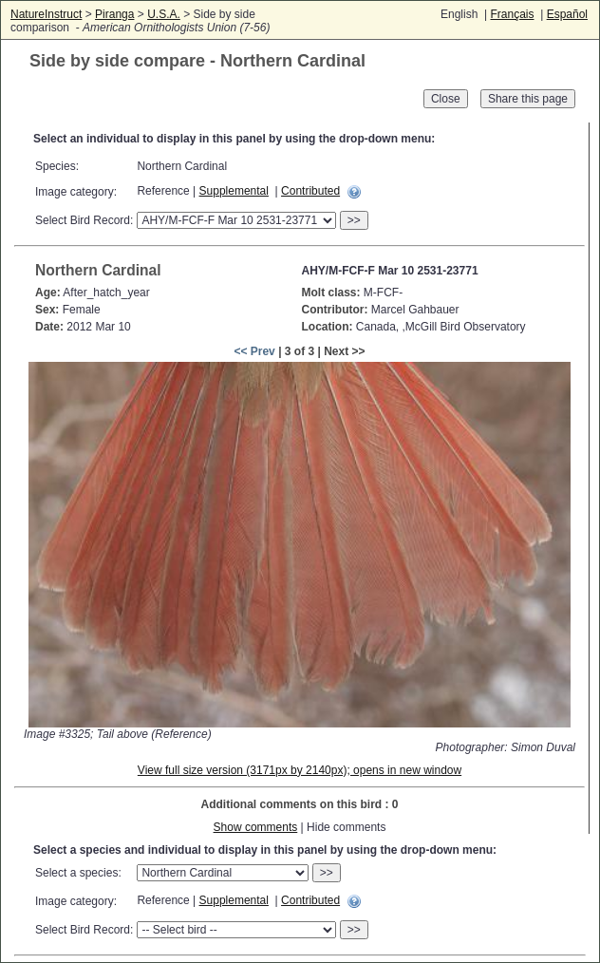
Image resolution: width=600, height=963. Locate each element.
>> (354, 220)
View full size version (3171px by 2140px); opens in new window (299, 770)
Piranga (114, 14)
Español (567, 14)
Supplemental (234, 191)
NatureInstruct (46, 14)
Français (512, 14)
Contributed (310, 191)
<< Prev (254, 351)
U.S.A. (163, 14)
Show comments (256, 827)
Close (445, 98)
